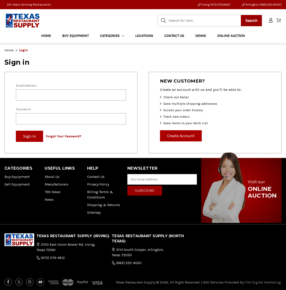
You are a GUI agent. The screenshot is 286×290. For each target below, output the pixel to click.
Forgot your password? (63, 136)
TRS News (53, 192)
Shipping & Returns (103, 205)
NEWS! (200, 36)
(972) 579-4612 (50, 258)
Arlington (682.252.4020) (262, 4)
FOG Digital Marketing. (263, 282)
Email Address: (26, 85)
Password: (23, 109)
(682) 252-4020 (126, 263)
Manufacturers (56, 184)
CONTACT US (174, 36)
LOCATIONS (144, 36)
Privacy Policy (98, 184)
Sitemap (94, 212)
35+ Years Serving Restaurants (29, 4)
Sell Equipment (17, 184)
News (49, 199)
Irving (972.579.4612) (214, 4)
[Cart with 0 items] (279, 20)
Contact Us (96, 177)
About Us (52, 177)
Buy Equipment (17, 177)
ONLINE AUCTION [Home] (231, 36)
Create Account (181, 135)
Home (46, 36)
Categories (112, 36)
